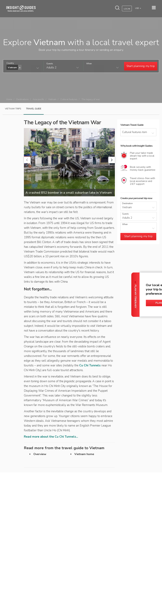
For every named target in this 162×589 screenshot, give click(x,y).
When (89, 64)
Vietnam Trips (13, 108)
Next (112, 160)
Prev (27, 160)
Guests (49, 64)
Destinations (22, 99)
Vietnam (52, 99)
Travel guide (33, 108)
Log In (127, 9)
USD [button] (137, 8)
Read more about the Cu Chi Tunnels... (51, 437)
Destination (127, 204)
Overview (39, 454)
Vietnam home (84, 454)
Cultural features (68, 99)
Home (9, 99)
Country (10, 63)
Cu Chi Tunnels (90, 365)
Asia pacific (38, 99)
